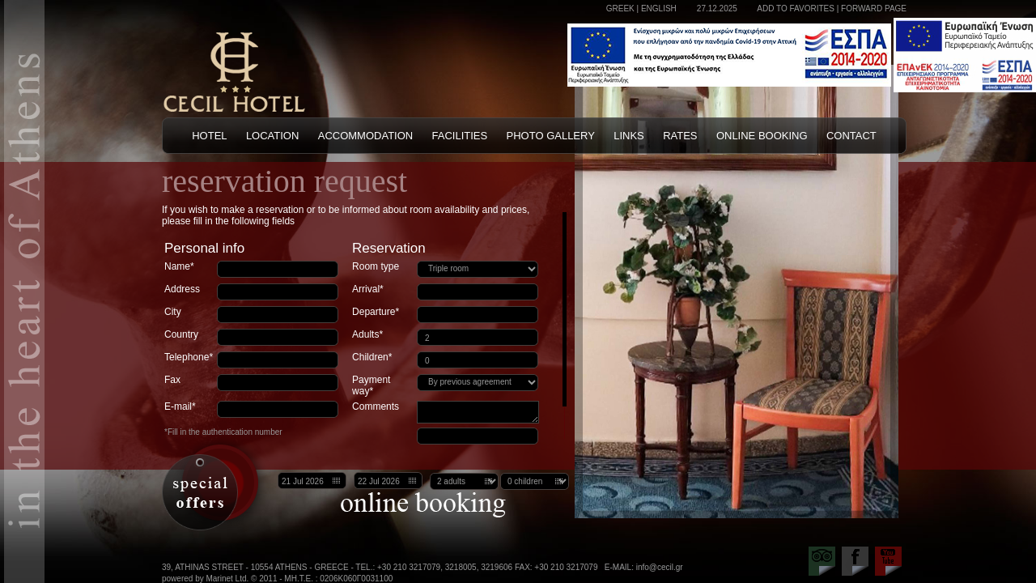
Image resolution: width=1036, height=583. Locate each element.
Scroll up (562, 208)
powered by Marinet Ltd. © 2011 (219, 578)
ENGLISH (659, 8)
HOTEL (209, 136)
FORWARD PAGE (873, 8)
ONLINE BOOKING (762, 136)
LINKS (629, 136)
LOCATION (272, 136)
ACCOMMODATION (365, 136)
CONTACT (851, 136)
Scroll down (562, 443)
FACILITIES (460, 136)
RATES (680, 136)
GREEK (620, 8)
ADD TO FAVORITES (795, 8)
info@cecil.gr (659, 567)
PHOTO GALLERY (551, 136)
